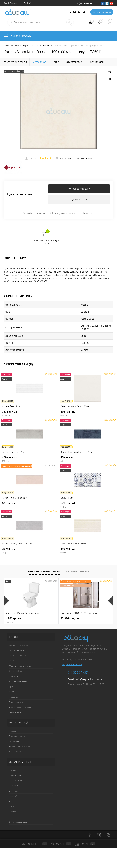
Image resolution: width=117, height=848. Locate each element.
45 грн (87, 459)
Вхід (5, 3)
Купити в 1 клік (78, 199)
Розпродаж (14, 741)
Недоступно (86, 213)
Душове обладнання (18, 681)
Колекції (13, 796)
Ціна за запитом (19, 194)
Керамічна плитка (17, 650)
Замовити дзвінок (102, 12)
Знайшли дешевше (34, 213)
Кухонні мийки (15, 697)
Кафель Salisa (87, 319)
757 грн (29, 413)
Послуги (12, 806)
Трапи (11, 686)
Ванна (12, 661)
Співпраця (13, 786)
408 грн (87, 413)
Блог (11, 817)
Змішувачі (13, 676)
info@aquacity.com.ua (89, 679)
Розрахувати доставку (62, 213)
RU (25, 3)
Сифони (12, 692)
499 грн (87, 550)
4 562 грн (31, 620)
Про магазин (15, 775)
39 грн (29, 550)
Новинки (13, 731)
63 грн (29, 505)
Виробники (14, 791)
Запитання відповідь (18, 822)
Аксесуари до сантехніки (20, 707)
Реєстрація (15, 3)
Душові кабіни (15, 671)
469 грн (29, 459)
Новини (12, 811)
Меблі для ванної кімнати (20, 666)
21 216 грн (70, 618)
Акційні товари (15, 752)
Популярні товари (17, 736)
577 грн (87, 505)
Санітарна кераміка (18, 655)
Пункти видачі (15, 780)
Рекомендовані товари (19, 746)
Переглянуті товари (76, 571)
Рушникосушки (16, 702)
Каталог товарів (17, 35)
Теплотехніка (15, 712)
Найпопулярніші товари (44, 571)
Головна (12, 770)
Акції (11, 801)
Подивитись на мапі (72, 664)
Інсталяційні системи (18, 645)
